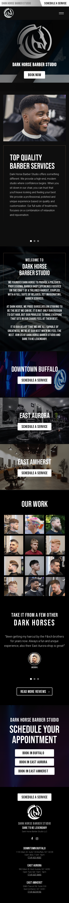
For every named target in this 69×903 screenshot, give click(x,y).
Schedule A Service (55, 3)
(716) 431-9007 (34, 857)
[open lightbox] (13, 524)
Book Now (34, 75)
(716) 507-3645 (34, 875)
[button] (61, 13)
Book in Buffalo (35, 753)
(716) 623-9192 (34, 892)
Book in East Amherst (35, 771)
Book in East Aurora (35, 762)
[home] (8, 12)
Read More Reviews (35, 691)
